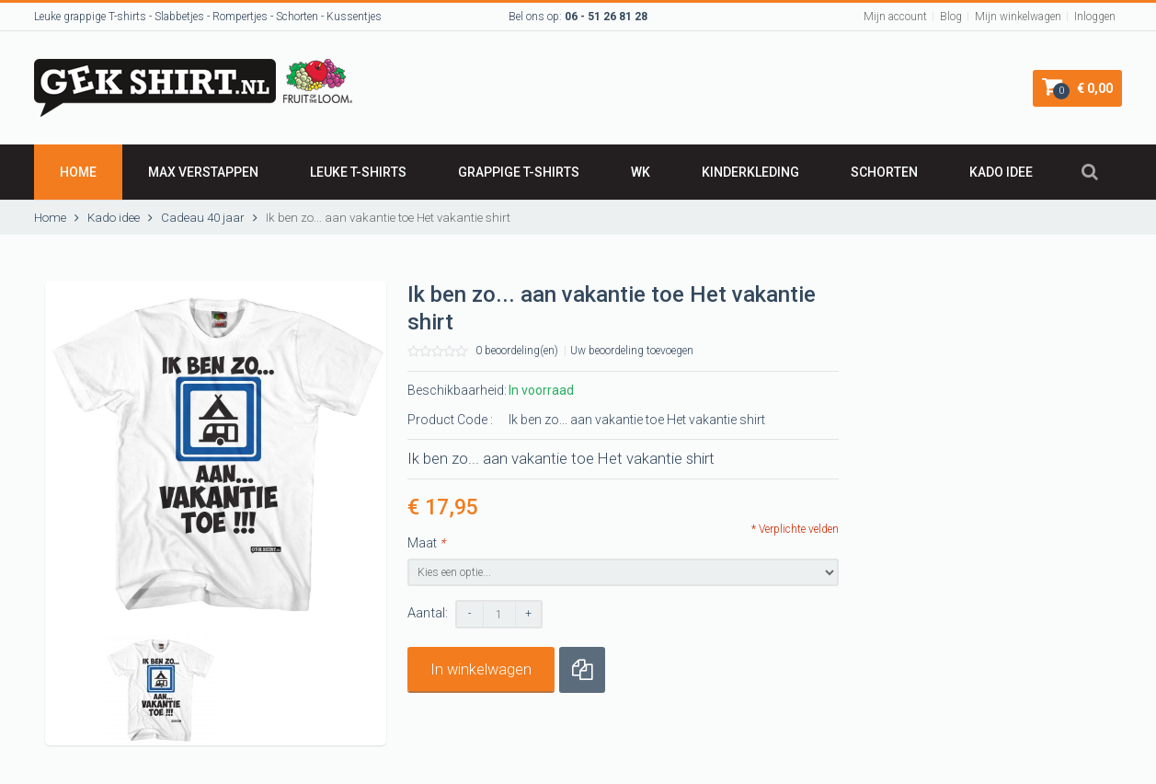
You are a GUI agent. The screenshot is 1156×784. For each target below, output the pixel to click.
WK (640, 172)
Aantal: (427, 613)
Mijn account (895, 16)
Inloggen (1095, 16)
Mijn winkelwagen (1018, 16)
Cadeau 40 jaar (203, 218)
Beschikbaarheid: (457, 390)
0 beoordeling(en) (516, 350)
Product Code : (450, 419)
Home (78, 172)
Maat (426, 543)
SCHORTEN (884, 172)
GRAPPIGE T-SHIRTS (518, 172)
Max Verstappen (203, 172)
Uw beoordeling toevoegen (631, 350)
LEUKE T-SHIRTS (358, 172)
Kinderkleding (750, 172)
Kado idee (1001, 172)
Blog (951, 16)
